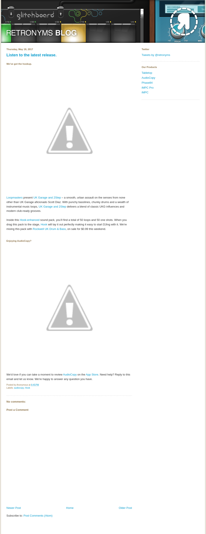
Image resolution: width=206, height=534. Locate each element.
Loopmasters (14, 197)
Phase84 (147, 82)
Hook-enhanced (29, 220)
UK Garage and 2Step (47, 197)
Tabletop (147, 72)
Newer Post (13, 507)
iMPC (145, 92)
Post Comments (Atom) (38, 515)
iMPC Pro (148, 87)
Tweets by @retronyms (156, 55)
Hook (44, 224)
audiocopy (19, 388)
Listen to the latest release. (31, 55)
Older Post (125, 507)
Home (70, 507)
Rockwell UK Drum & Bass (49, 229)
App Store (92, 374)
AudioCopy (70, 374)
